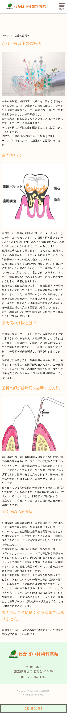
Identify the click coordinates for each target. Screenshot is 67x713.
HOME (5, 35)
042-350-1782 (33, 708)
